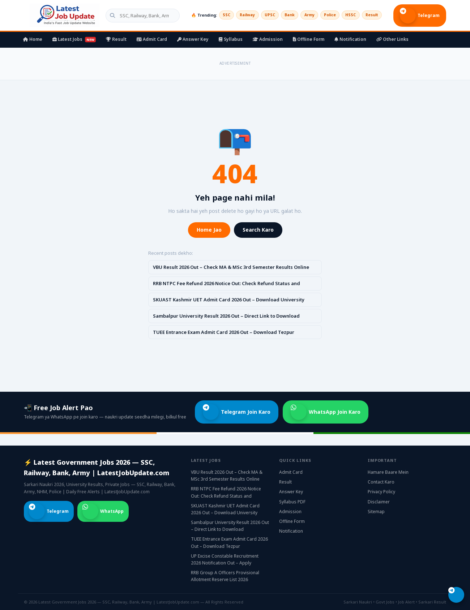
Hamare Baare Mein (388, 472)
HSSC (348, 15)
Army (304, 15)
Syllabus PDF (292, 502)
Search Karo (258, 229)
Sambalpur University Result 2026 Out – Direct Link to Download (226, 316)
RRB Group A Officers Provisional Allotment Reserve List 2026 (225, 576)
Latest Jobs (74, 39)
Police (326, 15)
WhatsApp (103, 511)
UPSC (263, 15)
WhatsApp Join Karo (325, 412)
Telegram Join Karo (236, 412)
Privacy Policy (381, 492)
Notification (350, 39)
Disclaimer (379, 502)
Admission (268, 39)
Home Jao (209, 229)
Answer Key (193, 39)
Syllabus (231, 39)
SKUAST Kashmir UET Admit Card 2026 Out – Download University (228, 299)
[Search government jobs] (138, 15)
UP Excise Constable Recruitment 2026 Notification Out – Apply (224, 559)
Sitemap (376, 511)
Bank (284, 15)
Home (32, 39)
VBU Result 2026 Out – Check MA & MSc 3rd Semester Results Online (231, 267)
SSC (217, 15)
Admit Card (152, 39)
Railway (239, 15)
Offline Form (308, 39)
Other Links (392, 39)
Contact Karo (381, 482)
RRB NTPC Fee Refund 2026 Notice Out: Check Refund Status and (226, 283)
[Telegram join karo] (456, 595)
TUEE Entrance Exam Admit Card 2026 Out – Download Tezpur (223, 332)
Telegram (420, 15)
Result (371, 15)
